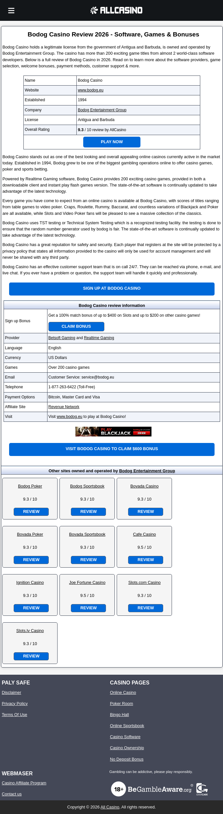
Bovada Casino (144, 486)
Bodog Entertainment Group (102, 110)
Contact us (11, 794)
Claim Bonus (76, 326)
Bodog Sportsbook (87, 486)
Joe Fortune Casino (87, 582)
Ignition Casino (30, 582)
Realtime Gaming (99, 338)
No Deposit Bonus (126, 759)
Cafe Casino (144, 534)
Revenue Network (63, 407)
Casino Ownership (127, 747)
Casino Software (125, 736)
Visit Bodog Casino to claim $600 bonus (112, 448)
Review (31, 511)
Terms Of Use (14, 714)
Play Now (112, 141)
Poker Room (121, 703)
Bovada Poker (30, 534)
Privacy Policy (15, 703)
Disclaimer (11, 692)
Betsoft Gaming (61, 338)
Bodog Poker (30, 486)
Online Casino (123, 692)
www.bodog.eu (90, 90)
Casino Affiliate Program (24, 782)
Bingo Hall (119, 714)
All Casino (109, 807)
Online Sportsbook (127, 725)
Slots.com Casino (144, 582)
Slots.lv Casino (30, 630)
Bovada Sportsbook (87, 534)
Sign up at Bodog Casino (112, 288)
